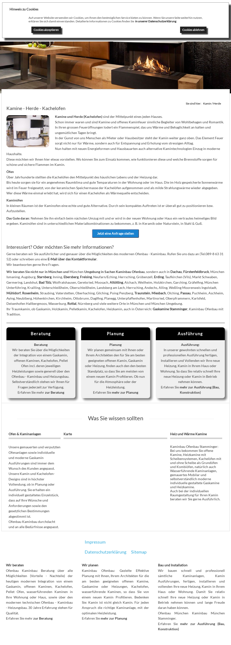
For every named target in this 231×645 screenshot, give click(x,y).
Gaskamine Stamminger (170, 309)
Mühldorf (13, 293)
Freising (86, 277)
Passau (185, 293)
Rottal (71, 304)
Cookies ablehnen (193, 30)
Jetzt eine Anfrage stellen (115, 233)
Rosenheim (30, 293)
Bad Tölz (45, 282)
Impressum (95, 542)
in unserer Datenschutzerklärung (155, 21)
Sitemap (139, 551)
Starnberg (44, 277)
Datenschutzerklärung (105, 551)
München (55, 272)
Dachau (176, 272)
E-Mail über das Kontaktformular (72, 259)
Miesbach (159, 293)
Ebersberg (71, 277)
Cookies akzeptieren (46, 30)
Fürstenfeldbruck (196, 272)
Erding (159, 277)
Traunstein (142, 293)
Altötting (116, 282)
